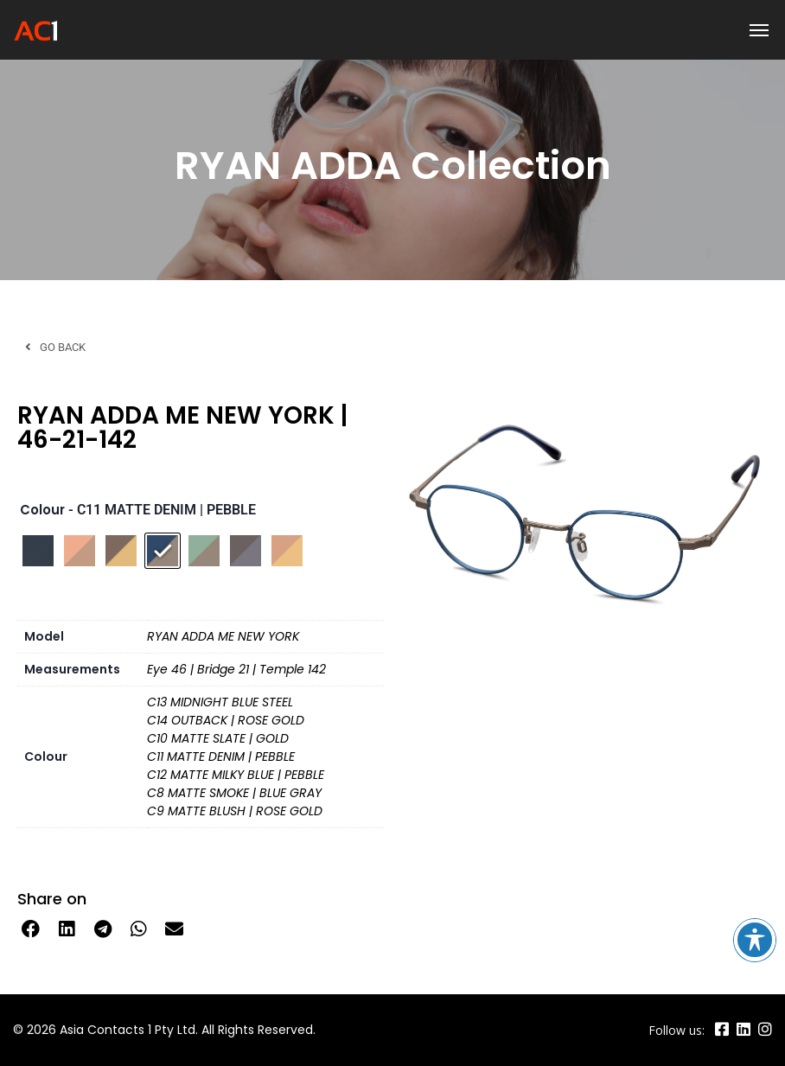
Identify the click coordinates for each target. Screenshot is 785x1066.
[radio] (38, 550)
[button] (31, 929)
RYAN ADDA (288, 165)
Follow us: (676, 1030)
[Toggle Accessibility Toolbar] (754, 940)
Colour (42, 510)
